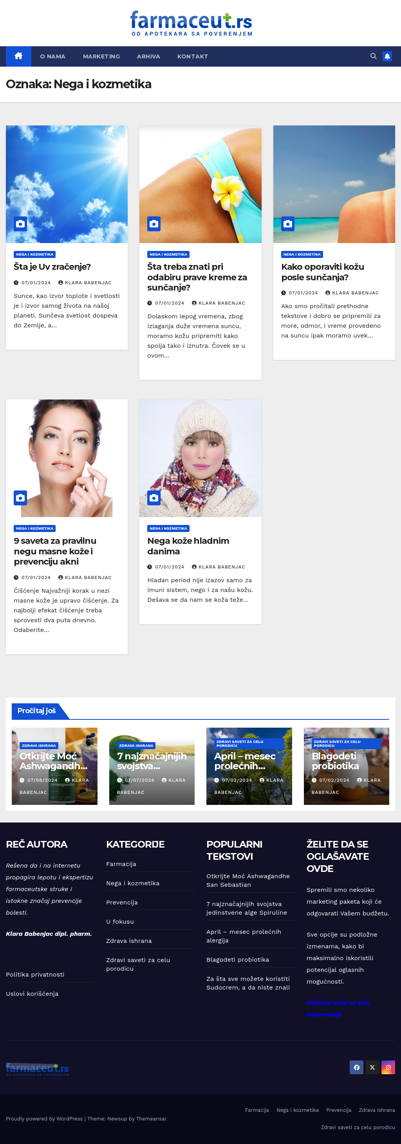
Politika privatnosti (35, 974)
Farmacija (121, 864)
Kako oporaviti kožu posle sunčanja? (322, 271)
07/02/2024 (238, 780)
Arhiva (148, 56)
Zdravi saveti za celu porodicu (240, 743)
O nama (53, 56)
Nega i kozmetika (34, 254)
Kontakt (193, 56)
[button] (373, 56)
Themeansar (151, 1119)
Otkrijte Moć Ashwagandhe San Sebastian (53, 765)
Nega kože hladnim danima (188, 546)
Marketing (101, 56)
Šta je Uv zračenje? (52, 266)
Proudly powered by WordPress (45, 1119)
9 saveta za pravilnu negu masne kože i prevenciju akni (55, 551)
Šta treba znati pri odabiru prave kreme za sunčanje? (197, 277)
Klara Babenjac (85, 282)
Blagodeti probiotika (335, 761)
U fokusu (120, 921)
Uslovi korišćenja (32, 993)
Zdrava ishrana (39, 745)
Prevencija (122, 902)
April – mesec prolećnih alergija (244, 765)
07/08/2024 (43, 780)
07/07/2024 (140, 780)
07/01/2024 (37, 282)
